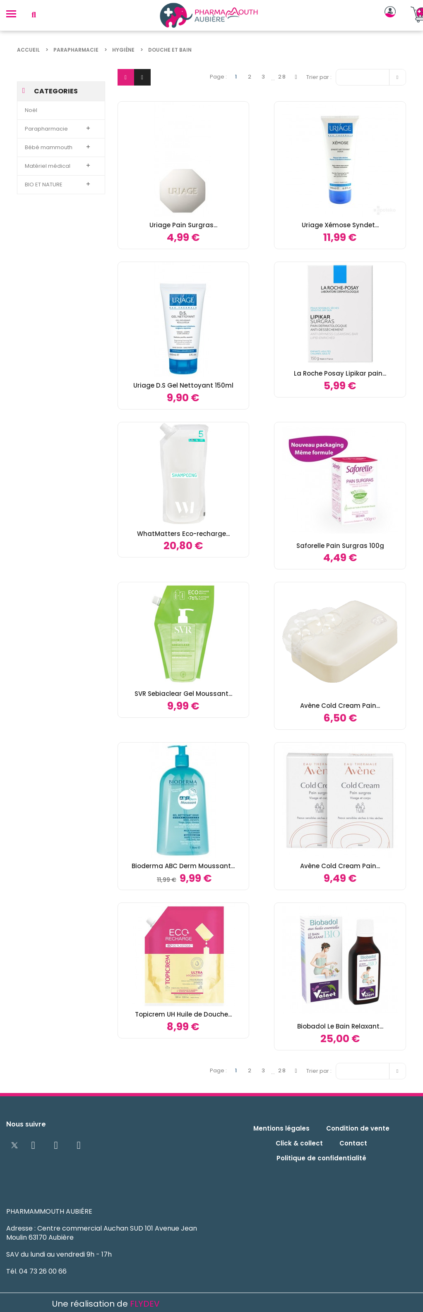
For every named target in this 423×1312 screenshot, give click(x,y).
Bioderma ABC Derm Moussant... (183, 866)
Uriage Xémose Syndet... (340, 225)
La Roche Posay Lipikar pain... (340, 373)
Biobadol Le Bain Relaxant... (340, 1026)
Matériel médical (47, 166)
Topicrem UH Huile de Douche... (183, 1014)
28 (282, 77)
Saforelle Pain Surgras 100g (340, 545)
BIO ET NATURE (43, 184)
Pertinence (373, 76)
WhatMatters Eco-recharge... (183, 533)
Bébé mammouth (48, 147)
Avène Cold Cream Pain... (340, 705)
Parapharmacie (46, 129)
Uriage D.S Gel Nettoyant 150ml (183, 385)
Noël (31, 110)
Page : (218, 77)
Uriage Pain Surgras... (183, 225)
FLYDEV (145, 1304)
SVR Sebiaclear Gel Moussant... (183, 693)
